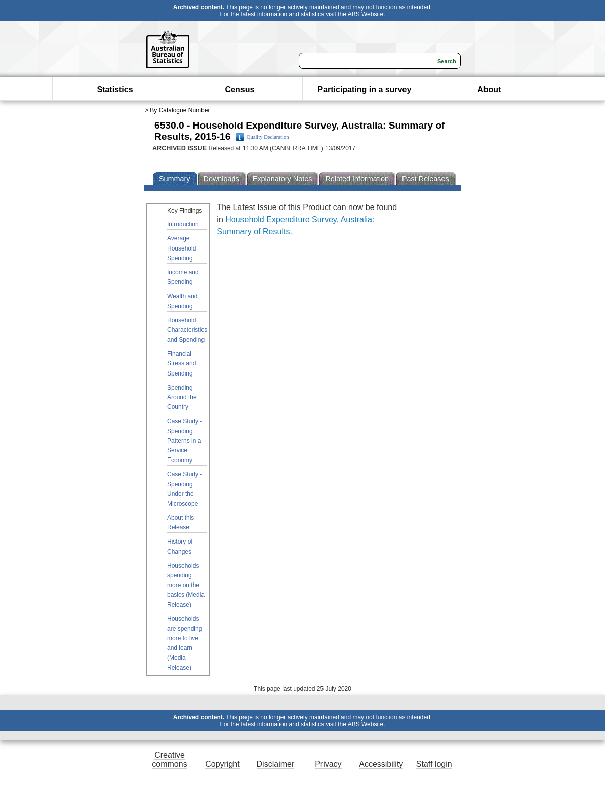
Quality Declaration (262, 137)
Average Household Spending (181, 248)
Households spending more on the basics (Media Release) (186, 585)
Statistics (115, 89)
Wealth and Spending (182, 301)
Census (240, 89)
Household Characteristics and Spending (187, 330)
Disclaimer (276, 764)
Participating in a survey (364, 89)
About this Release (180, 522)
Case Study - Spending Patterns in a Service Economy (184, 441)
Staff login (434, 764)
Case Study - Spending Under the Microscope (184, 489)
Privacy (328, 764)
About (489, 89)
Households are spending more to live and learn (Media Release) (184, 643)
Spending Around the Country (182, 397)
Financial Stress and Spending (181, 363)
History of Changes (180, 546)
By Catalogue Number (180, 110)
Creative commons (169, 759)
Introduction (183, 224)
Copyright (222, 764)
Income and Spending (183, 277)
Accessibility (381, 764)
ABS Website (365, 14)
